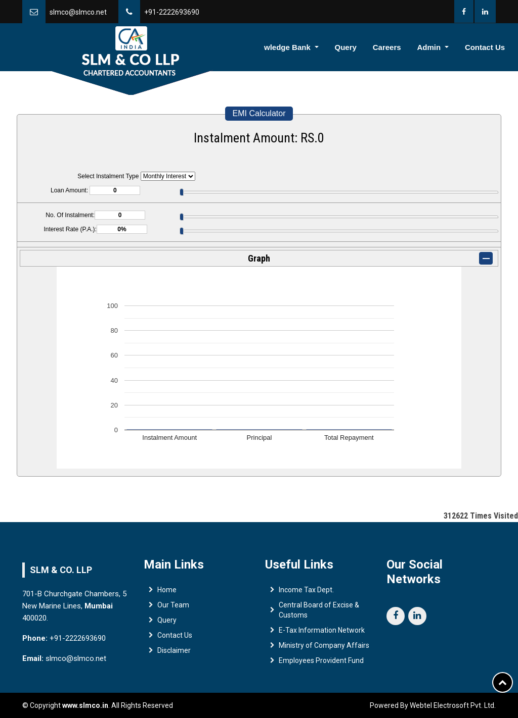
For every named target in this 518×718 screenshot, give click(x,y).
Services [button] (240, 47)
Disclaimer (174, 652)
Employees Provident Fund (321, 662)
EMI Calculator (259, 113)
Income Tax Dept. (306, 592)
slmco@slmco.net (78, 12)
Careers (400, 47)
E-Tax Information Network (322, 632)
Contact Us (487, 47)
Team (203, 47)
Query (365, 47)
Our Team (173, 607)
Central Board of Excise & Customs (319, 612)
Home (173, 47)
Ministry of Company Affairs (324, 647)
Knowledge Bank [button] (305, 47)
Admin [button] (438, 47)
